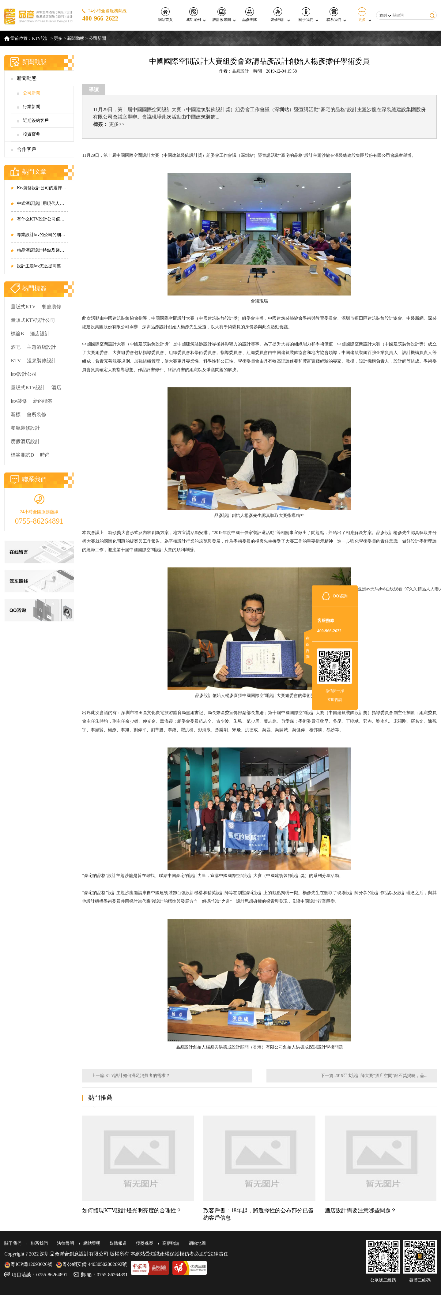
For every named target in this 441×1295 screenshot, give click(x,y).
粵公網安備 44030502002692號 (91, 1264)
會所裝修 (36, 414)
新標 (16, 414)
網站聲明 (91, 1243)
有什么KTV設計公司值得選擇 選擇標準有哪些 (42, 219)
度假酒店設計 (25, 441)
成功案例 (193, 14)
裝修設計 (277, 14)
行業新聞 (31, 106)
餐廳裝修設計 (25, 428)
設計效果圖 (222, 14)
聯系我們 (333, 14)
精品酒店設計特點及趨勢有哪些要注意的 (42, 250)
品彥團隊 (249, 14)
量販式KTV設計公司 (33, 320)
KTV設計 (40, 38)
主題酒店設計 (41, 347)
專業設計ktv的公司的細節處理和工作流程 (42, 234)
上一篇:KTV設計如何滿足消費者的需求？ (130, 1075)
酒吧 (16, 347)
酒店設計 (40, 333)
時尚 (45, 454)
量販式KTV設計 (28, 387)
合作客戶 (26, 149)
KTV (16, 360)
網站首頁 (165, 14)
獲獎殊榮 (144, 1243)
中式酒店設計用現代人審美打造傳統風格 (42, 203)
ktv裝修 (19, 401)
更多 (362, 14)
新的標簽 (43, 401)
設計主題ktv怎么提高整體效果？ (42, 266)
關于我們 (306, 14)
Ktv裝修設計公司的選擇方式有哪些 (42, 188)
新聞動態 (75, 38)
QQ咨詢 (340, 595)
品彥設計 (240, 71)
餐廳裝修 (51, 306)
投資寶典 (31, 134)
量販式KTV (23, 306)
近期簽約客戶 (36, 120)
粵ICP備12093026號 (28, 1264)
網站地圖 (197, 1243)
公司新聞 (97, 38)
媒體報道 (118, 1243)
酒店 (56, 387)
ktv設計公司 (23, 374)
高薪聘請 (170, 1243)
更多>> (116, 124)
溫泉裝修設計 (41, 360)
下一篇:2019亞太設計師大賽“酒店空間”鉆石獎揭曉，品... (374, 1075)
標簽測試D (22, 454)
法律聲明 (65, 1243)
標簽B (17, 333)
